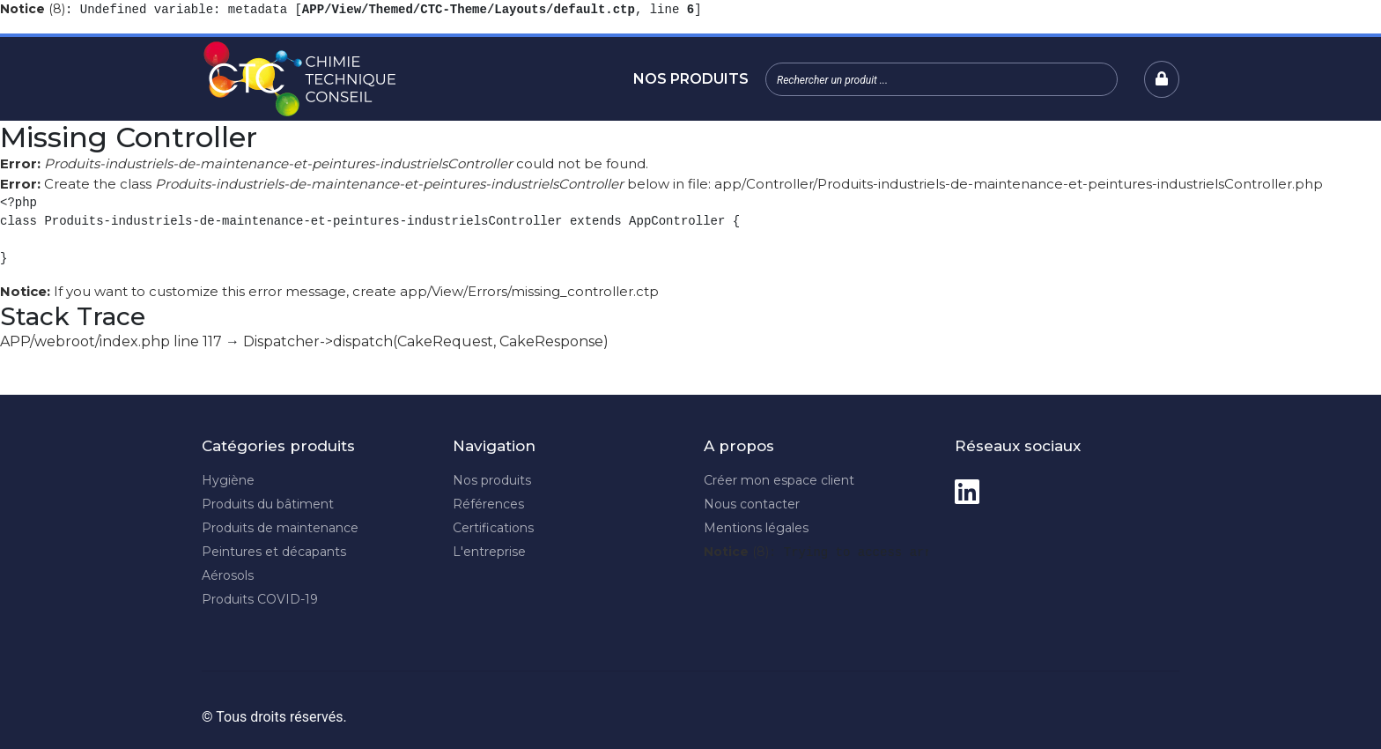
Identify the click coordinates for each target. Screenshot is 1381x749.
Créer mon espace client (779, 480)
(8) (32, 9)
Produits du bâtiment (268, 504)
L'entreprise (489, 552)
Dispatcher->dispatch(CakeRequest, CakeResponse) (426, 341)
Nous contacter (752, 504)
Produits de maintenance (280, 528)
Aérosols (228, 575)
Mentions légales (756, 528)
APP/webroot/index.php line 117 (111, 341)
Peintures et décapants (274, 552)
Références (488, 504)
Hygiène (228, 480)
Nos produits (691, 78)
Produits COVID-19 (260, 599)
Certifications (493, 528)
